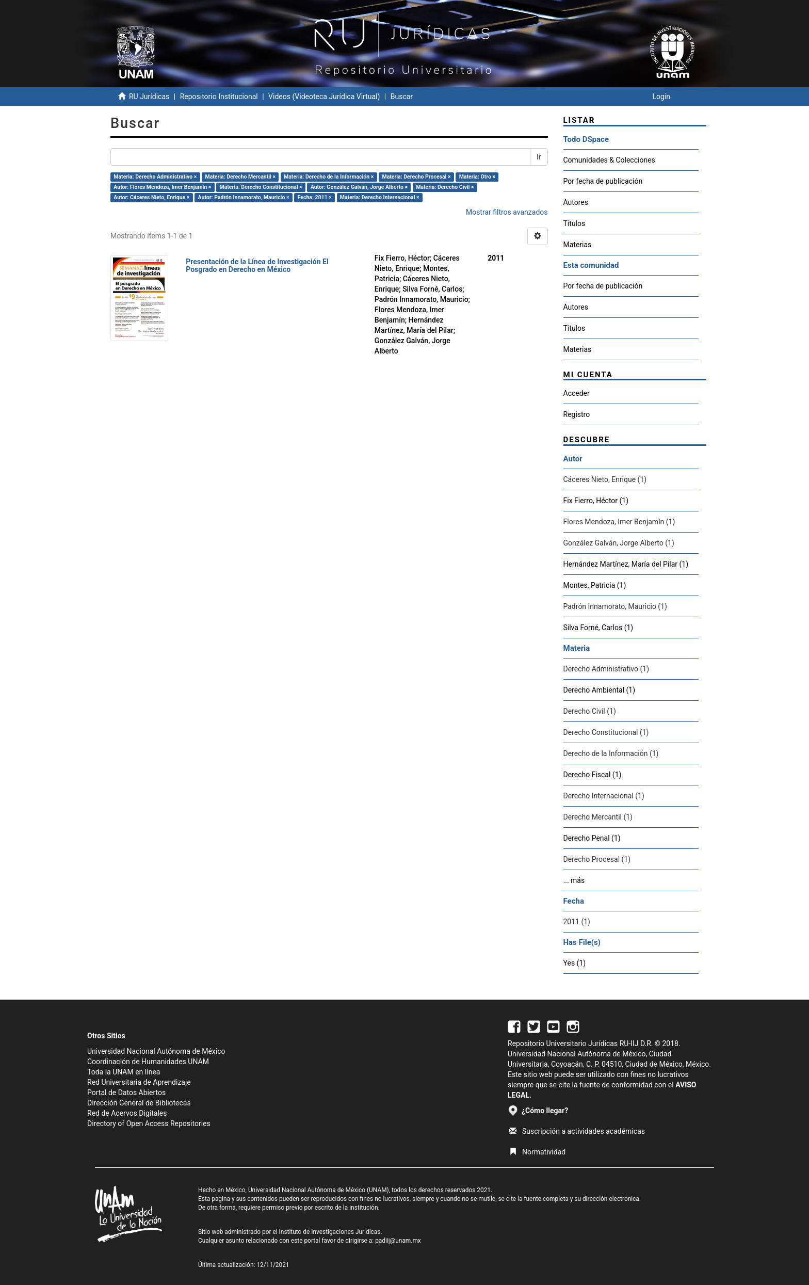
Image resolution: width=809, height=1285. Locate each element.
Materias (577, 244)
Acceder (576, 393)
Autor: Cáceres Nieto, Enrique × (151, 197)
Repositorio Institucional (219, 96)
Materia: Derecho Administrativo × (155, 176)
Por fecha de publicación (603, 181)
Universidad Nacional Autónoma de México (156, 1051)
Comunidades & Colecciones (609, 160)
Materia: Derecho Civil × (445, 187)
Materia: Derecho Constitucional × (261, 187)
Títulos (574, 223)
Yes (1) (574, 963)
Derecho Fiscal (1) (592, 774)
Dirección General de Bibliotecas (139, 1103)
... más (574, 880)
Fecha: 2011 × (315, 197)
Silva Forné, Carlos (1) (598, 627)
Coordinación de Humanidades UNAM (148, 1061)
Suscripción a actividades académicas (577, 1131)
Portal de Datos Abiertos (126, 1092)
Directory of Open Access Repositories (149, 1123)
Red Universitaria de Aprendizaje (139, 1082)
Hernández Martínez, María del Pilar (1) (626, 564)
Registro (576, 414)
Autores (575, 202)
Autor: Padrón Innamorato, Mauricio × (243, 197)
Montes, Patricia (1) (594, 585)
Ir (539, 157)
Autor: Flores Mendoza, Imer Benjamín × (162, 187)
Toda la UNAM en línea (123, 1072)
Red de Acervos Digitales (127, 1113)
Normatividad (537, 1152)
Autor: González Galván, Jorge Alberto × (359, 187)
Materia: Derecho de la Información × (329, 176)
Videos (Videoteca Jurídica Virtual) (324, 96)
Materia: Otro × (477, 176)
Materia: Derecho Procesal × (416, 176)
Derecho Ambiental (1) (599, 690)
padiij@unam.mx (398, 1240)
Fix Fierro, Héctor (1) (596, 500)
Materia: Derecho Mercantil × (240, 176)
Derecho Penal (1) (592, 838)
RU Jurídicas (149, 96)
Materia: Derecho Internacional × (379, 197)
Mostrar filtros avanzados (507, 212)
